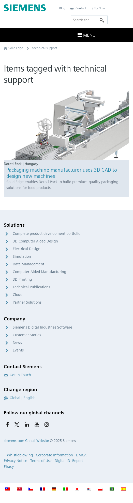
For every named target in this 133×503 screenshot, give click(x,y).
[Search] (102, 20)
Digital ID (62, 460)
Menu (86, 35)
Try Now (98, 8)
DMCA (81, 455)
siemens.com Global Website (26, 441)
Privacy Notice (15, 460)
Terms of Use (41, 460)
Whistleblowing (20, 455)
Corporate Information (54, 455)
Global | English (20, 398)
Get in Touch (17, 375)
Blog (62, 8)
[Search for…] (89, 20)
